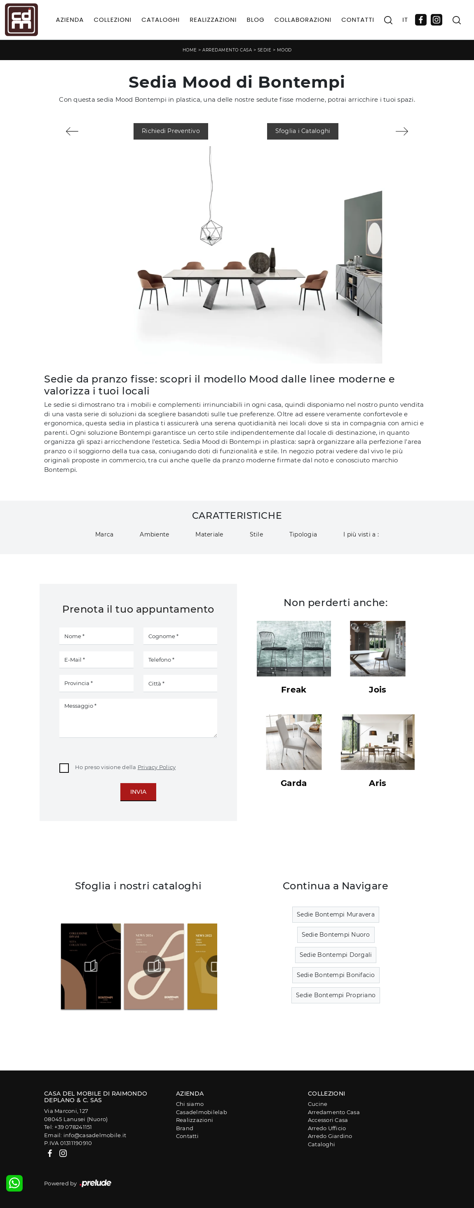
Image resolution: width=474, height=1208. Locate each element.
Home (190, 50)
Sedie (265, 50)
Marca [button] (104, 534)
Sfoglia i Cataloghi (303, 131)
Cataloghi (160, 19)
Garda (294, 783)
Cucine (318, 1104)
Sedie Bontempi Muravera (336, 914)
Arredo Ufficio (327, 1128)
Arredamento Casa (227, 50)
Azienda (70, 19)
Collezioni (112, 19)
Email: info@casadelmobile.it (85, 1135)
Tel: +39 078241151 (68, 1127)
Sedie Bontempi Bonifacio (336, 975)
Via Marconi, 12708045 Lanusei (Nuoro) (76, 1115)
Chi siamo (190, 1104)
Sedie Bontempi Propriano (335, 995)
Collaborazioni (303, 19)
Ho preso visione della (125, 767)
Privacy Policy (157, 767)
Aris (377, 783)
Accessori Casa (328, 1120)
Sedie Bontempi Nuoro (336, 934)
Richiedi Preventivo (171, 131)
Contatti (357, 19)
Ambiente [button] (154, 534)
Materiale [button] (209, 534)
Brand (184, 1128)
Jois (377, 690)
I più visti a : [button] (361, 534)
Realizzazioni (213, 19)
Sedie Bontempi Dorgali (336, 954)
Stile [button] (256, 534)
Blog (255, 19)
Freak (293, 690)
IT (405, 19)
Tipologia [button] (303, 534)
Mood (284, 50)
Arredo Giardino (330, 1136)
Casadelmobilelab (201, 1112)
